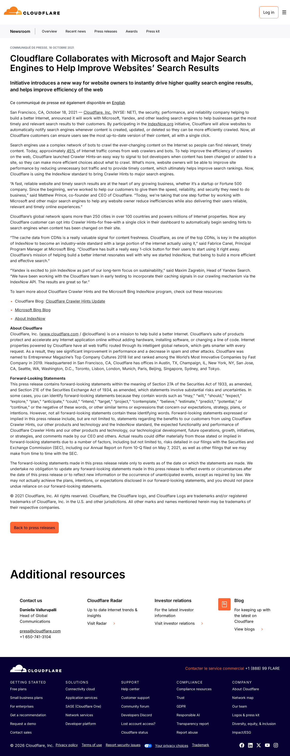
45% (71, 150)
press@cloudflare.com (40, 631)
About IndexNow (30, 318)
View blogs (249, 629)
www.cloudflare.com (60, 334)
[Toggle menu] (284, 12)
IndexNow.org (160, 123)
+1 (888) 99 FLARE (262, 668)
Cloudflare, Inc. (98, 112)
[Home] (32, 12)
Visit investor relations (179, 623)
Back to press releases (34, 527)
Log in (268, 12)
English (118, 102)
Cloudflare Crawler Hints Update (75, 301)
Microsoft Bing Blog (33, 309)
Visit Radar (101, 623)
